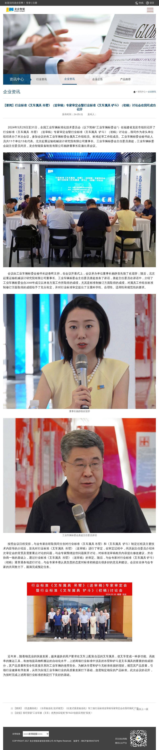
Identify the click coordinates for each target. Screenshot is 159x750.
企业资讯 (69, 79)
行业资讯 (41, 79)
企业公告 (97, 79)
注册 (35, 2)
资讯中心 (142, 92)
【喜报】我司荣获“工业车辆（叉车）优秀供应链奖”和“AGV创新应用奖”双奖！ (53, 713)
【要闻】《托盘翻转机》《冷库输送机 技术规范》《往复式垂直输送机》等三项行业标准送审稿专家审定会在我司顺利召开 (76, 708)
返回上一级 (140, 709)
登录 (28, 2)
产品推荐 (125, 79)
